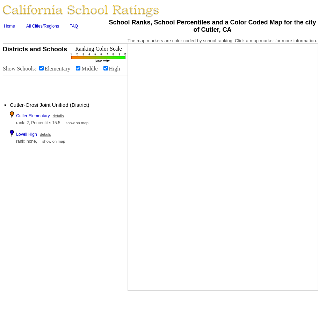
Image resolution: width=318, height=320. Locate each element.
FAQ (74, 26)
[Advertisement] (45, 85)
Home (9, 26)
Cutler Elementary (33, 115)
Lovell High (26, 134)
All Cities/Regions (42, 26)
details (58, 116)
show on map (77, 123)
